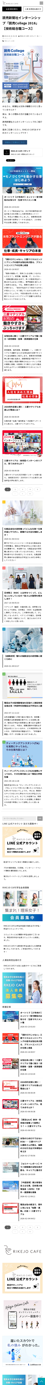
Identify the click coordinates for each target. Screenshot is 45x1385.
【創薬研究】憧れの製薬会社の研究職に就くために (23, 656)
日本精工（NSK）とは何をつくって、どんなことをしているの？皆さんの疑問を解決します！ (23, 594)
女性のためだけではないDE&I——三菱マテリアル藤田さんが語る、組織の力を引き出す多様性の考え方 (31, 1143)
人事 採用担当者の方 (33, 9)
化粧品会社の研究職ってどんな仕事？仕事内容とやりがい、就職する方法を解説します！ (23, 530)
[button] (41, 3)
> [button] (22, 492)
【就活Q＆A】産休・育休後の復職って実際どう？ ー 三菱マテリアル (30, 1121)
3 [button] (22, 488)
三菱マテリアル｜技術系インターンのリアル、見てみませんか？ (23, 461)
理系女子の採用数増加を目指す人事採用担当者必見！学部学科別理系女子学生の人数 (23, 703)
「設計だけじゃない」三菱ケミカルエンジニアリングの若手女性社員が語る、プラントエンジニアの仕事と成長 (23, 260)
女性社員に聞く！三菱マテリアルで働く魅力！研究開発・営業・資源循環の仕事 (23, 336)
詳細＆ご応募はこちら (15, 142)
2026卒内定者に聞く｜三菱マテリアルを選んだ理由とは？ (22, 407)
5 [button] (37, 488)
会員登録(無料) (12, 9)
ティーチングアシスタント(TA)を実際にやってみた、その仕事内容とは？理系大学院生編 (23, 772)
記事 (12, 41)
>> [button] (30, 492)
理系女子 (7, 41)
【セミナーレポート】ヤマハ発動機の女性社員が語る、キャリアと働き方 (31, 1165)
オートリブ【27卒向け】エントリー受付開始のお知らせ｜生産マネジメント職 (23, 197)
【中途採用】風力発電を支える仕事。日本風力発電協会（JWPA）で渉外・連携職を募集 (31, 1185)
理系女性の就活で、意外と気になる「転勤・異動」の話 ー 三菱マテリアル (31, 1207)
